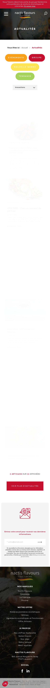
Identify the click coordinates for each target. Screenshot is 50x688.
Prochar (25, 601)
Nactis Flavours (25, 591)
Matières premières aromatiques (25, 612)
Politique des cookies (11, 683)
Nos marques (25, 587)
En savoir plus (29, 6)
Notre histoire (25, 643)
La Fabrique (25, 598)
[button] (5, 684)
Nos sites (25, 639)
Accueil (24, 47)
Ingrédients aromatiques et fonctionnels (25, 618)
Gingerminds (24, 684)
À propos (24, 628)
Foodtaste (25, 594)
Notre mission (25, 636)
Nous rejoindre (25, 646)
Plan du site (26, 681)
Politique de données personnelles (33, 683)
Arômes (25, 615)
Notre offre (25, 607)
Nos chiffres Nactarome (25, 633)
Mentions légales (39, 681)
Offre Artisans (25, 622)
